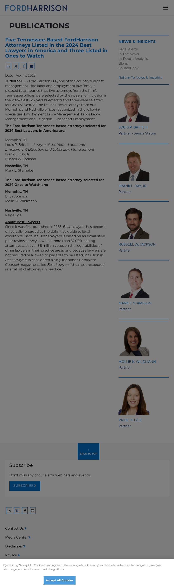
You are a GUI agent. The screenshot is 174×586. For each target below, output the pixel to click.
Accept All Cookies (59, 581)
